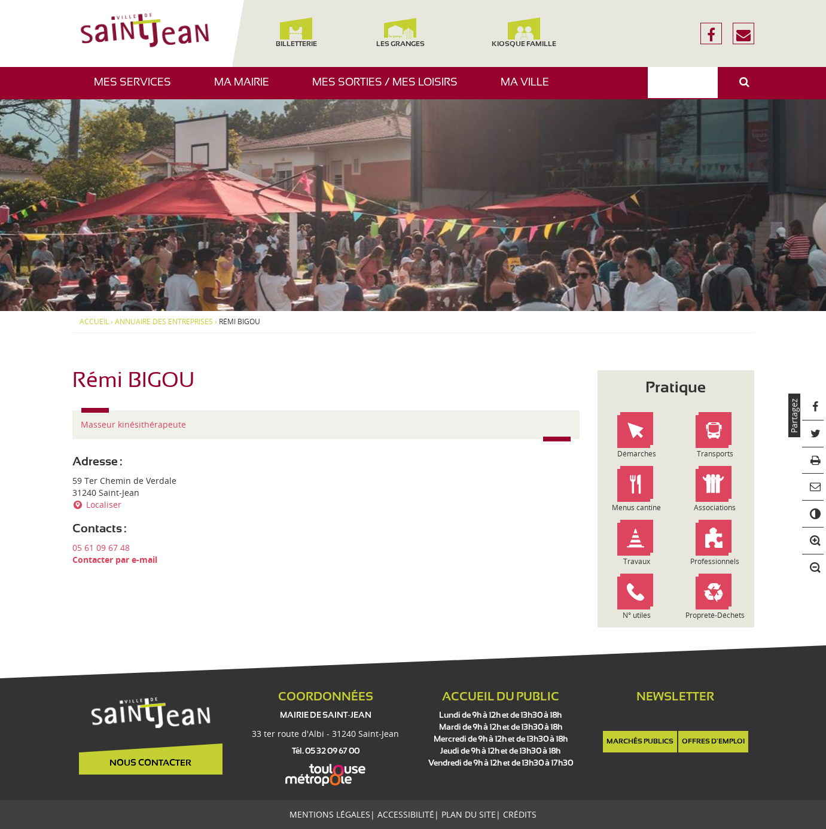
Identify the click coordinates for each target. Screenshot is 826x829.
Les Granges (400, 32)
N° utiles (637, 615)
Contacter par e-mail (114, 559)
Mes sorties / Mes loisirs (389, 88)
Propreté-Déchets (715, 615)
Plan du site (468, 814)
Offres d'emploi (713, 741)
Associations (715, 507)
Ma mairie (246, 88)
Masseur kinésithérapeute (133, 424)
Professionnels (714, 561)
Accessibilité (405, 814)
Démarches (636, 454)
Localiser (97, 504)
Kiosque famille (524, 32)
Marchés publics (639, 741)
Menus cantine (636, 507)
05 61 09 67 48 (101, 547)
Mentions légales (329, 814)
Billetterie (296, 32)
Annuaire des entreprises (164, 321)
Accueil (94, 321)
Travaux (636, 561)
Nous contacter (150, 763)
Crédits (520, 814)
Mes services (137, 88)
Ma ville (529, 88)
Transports (715, 454)
